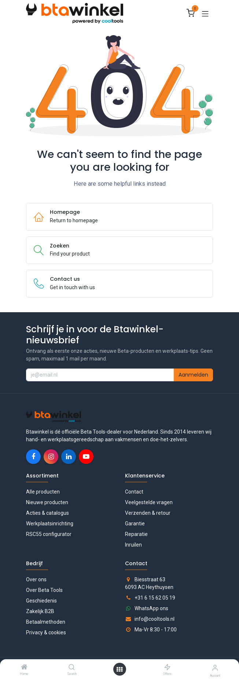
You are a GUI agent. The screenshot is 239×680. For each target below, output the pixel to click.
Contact (134, 492)
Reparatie (136, 534)
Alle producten (43, 492)
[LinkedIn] (68, 456)
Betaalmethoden (45, 622)
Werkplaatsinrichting (49, 523)
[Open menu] (119, 669)
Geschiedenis (41, 601)
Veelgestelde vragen (149, 502)
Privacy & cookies (46, 632)
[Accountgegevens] (215, 668)
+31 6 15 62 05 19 (155, 598)
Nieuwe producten (47, 502)
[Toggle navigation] (205, 13)
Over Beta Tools (44, 590)
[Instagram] (51, 456)
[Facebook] (33, 456)
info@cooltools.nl (154, 619)
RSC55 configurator (48, 534)
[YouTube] (86, 456)
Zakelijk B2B (40, 611)
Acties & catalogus (47, 513)
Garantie (135, 523)
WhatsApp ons (151, 608)
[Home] (24, 667)
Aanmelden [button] (193, 374)
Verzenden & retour (147, 513)
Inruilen (133, 545)
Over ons (36, 579)
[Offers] (167, 667)
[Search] (71, 667)
